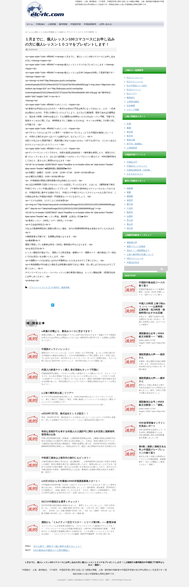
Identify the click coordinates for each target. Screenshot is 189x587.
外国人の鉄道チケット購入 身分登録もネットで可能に (70, 369)
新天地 (130, 136)
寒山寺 (130, 224)
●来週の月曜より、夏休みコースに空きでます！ (66, 331)
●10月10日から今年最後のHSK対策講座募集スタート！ (70, 481)
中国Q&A (40, 24)
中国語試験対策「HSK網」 (139, 170)
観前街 (130, 212)
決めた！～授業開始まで (138, 250)
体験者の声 (132, 242)
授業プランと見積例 (136, 246)
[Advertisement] (145, 46)
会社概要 (131, 105)
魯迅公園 (131, 140)
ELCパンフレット (135, 77)
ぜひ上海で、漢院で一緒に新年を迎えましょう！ (57, 546)
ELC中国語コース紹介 (137, 85)
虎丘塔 (130, 228)
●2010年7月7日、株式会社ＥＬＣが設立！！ (64, 413)
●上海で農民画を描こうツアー (57, 393)
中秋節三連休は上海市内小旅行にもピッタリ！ (66, 458)
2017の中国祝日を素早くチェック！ (60, 501)
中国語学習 (75, 24)
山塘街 (130, 216)
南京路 (130, 132)
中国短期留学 (90, 24)
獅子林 (130, 204)
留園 (129, 192)
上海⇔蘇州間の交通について (140, 254)
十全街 (130, 208)
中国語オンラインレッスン (55, 349)
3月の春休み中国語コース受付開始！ (51, 550)
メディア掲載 (133, 109)
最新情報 (65, 287)
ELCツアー (132, 93)
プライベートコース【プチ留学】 (44, 287)
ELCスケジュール (135, 81)
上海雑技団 (132, 148)
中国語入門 (132, 162)
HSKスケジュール (135, 258)
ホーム (30, 24)
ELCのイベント (134, 89)
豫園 (129, 128)
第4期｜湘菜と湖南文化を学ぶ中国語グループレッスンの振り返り (152, 449)
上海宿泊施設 (133, 101)
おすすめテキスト (135, 174)
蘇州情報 (63, 24)
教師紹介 (131, 97)
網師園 (130, 196)
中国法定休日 (133, 262)
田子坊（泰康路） (135, 144)
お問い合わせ (105, 24)
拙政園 (130, 188)
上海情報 (52, 24)
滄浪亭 (130, 200)
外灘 (129, 124)
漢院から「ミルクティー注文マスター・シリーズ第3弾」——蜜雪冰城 (78, 522)
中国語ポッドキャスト (137, 166)
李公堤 (130, 220)
